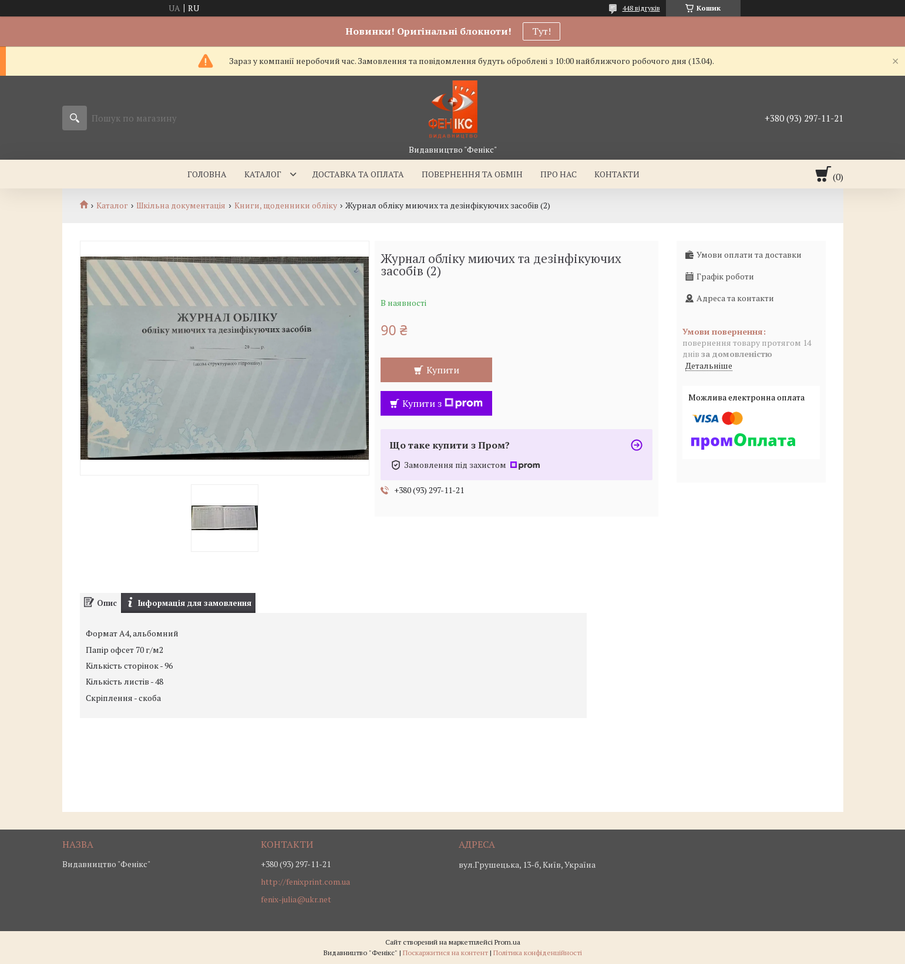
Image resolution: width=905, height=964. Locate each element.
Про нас (558, 174)
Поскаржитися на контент (445, 952)
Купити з (442, 403)
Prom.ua (507, 942)
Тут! (541, 31)
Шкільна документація (181, 205)
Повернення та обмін (472, 174)
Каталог (262, 174)
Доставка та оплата (358, 174)
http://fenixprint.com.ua (305, 882)
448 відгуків (641, 8)
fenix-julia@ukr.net (296, 899)
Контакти (617, 174)
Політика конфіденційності (537, 952)
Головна (207, 174)
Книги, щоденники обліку (285, 205)
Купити (442, 369)
